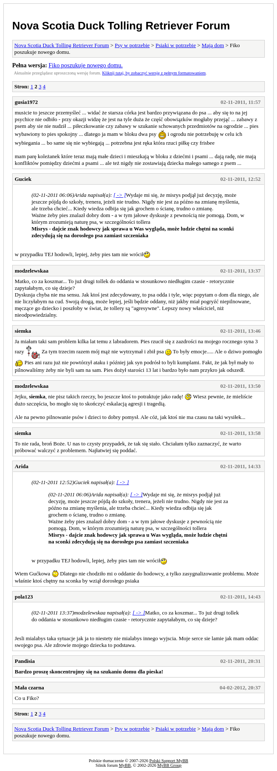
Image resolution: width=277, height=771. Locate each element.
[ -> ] (119, 195)
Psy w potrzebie (132, 45)
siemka (23, 331)
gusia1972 (26, 102)
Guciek (23, 179)
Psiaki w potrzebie (176, 45)
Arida (22, 466)
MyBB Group (169, 765)
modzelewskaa (31, 271)
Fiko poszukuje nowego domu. (86, 65)
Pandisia (25, 661)
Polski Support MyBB (168, 760)
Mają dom (213, 45)
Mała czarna (29, 687)
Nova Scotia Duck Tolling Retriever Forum (121, 25)
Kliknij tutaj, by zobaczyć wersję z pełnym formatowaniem (154, 73)
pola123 (24, 596)
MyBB (125, 765)
